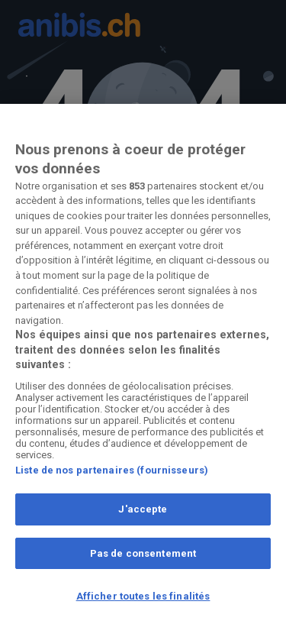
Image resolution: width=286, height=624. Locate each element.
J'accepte (142, 509)
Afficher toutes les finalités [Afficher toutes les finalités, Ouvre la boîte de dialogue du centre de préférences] (143, 596)
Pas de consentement (143, 553)
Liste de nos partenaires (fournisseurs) (111, 470)
